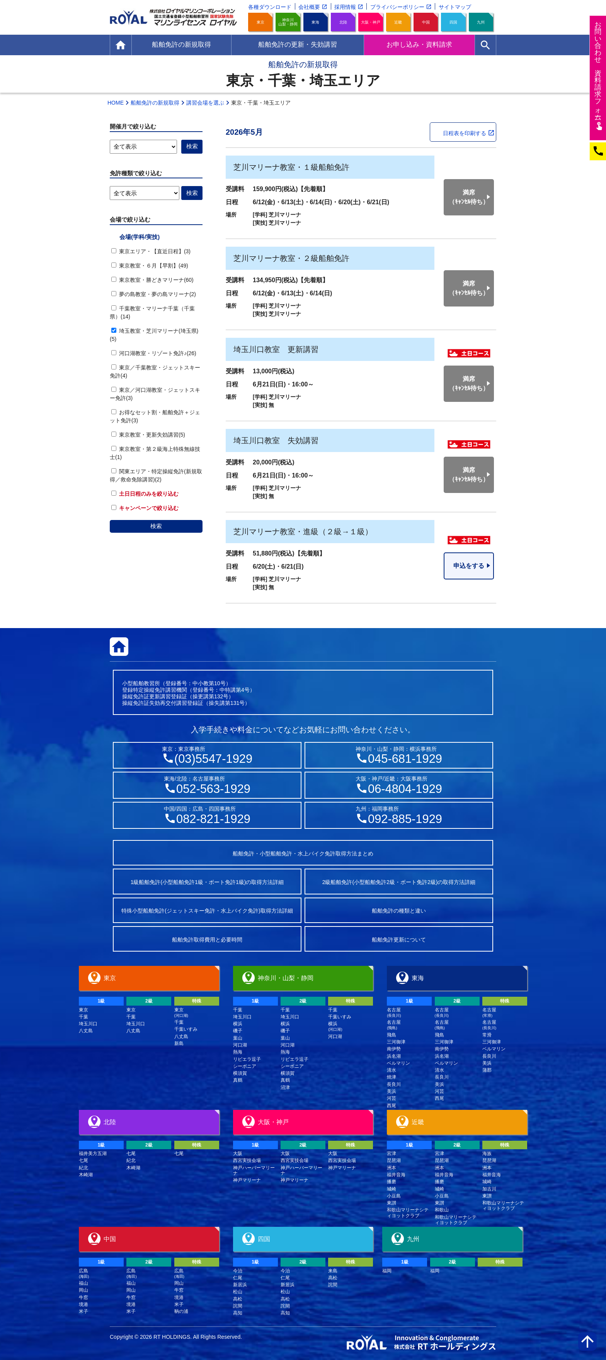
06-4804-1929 (405, 789)
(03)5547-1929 (213, 759)
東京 (260, 22)
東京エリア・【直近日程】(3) (151, 251)
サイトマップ (455, 7)
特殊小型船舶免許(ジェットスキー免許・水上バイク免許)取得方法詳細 (207, 911)
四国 (453, 22)
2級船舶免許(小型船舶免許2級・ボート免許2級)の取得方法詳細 (399, 882)
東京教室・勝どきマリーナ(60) (152, 280)
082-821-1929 (213, 819)
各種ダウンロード (269, 7)
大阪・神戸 (370, 22)
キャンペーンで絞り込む (145, 508)
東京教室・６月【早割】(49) (149, 266)
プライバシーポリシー (397, 7)
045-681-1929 (405, 759)
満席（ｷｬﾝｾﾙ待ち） (469, 197)
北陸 (343, 22)
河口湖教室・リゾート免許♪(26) (153, 353)
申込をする (468, 565)
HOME (115, 103)
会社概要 (309, 7)
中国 (426, 22)
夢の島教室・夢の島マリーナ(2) (153, 294)
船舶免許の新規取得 (155, 103)
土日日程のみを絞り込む (145, 494)
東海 (315, 22)
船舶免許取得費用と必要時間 (207, 940)
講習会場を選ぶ (205, 103)
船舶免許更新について (399, 940)
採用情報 (345, 7)
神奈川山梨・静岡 (288, 22)
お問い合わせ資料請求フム (599, 75)
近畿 (398, 22)
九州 (481, 22)
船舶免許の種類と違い (399, 911)
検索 (156, 526)
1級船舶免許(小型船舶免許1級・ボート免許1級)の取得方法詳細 (207, 882)
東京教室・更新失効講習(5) (148, 435)
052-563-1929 (213, 789)
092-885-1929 (405, 819)
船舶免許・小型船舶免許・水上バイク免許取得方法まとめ (303, 853)
